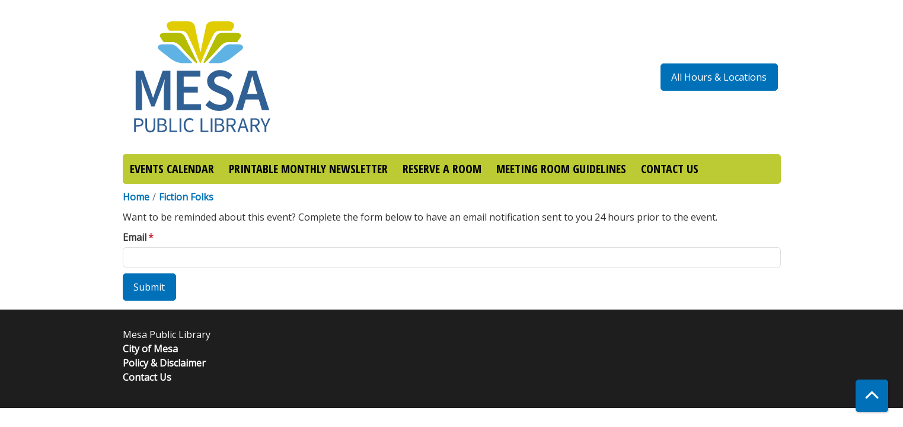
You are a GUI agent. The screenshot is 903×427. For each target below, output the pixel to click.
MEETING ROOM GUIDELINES (561, 169)
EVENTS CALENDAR (172, 169)
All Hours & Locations (719, 77)
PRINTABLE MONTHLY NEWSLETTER (308, 169)
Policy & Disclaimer (164, 362)
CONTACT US (669, 169)
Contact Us (147, 377)
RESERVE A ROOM (442, 169)
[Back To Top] (872, 396)
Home (136, 196)
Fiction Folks (186, 196)
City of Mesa (150, 348)
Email (134, 237)
